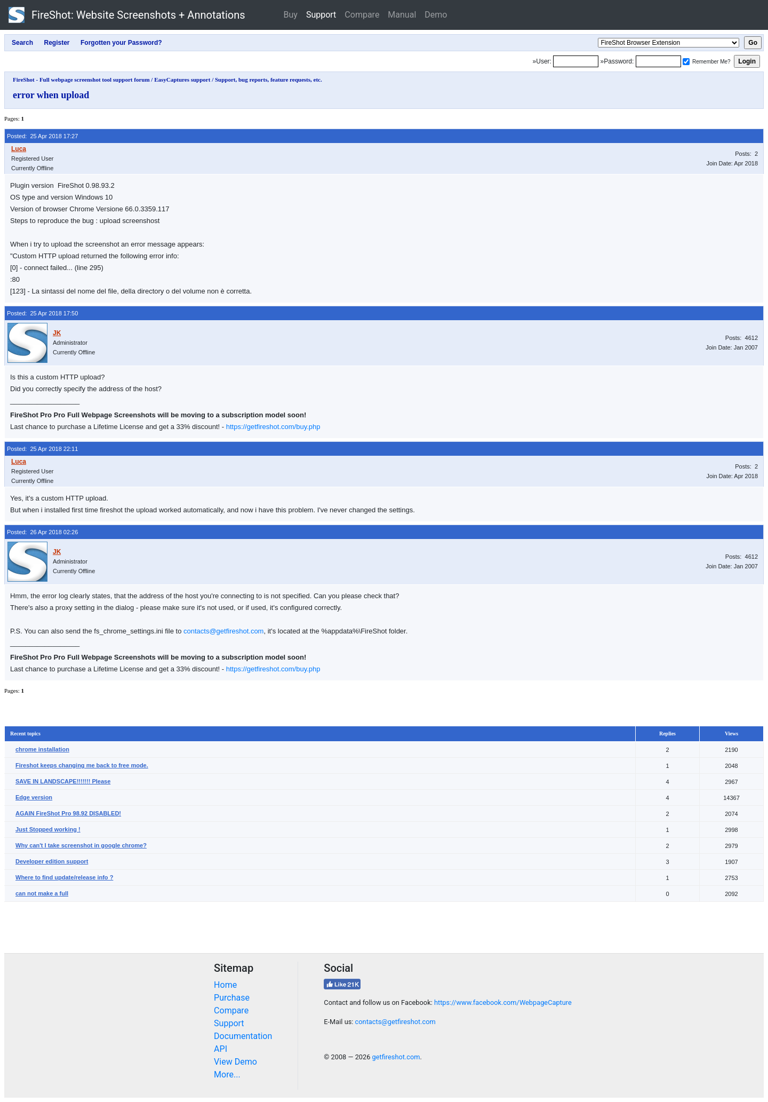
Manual (402, 15)
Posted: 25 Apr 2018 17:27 (42, 136)
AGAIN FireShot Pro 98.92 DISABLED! (68, 813)
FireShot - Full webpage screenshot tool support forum (81, 79)
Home (225, 985)
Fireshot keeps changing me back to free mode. (81, 765)
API (220, 1049)
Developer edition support (51, 861)
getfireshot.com (396, 1057)
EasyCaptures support (182, 79)
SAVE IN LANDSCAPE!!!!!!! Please (62, 781)
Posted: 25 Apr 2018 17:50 (42, 313)
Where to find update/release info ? (64, 877)
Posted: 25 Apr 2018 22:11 (42, 449)
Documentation (243, 1036)
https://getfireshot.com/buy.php (273, 427)
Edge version (33, 797)
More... (227, 1074)
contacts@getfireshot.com (223, 631)
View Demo (235, 1062)
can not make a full (41, 893)
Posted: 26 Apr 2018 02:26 (42, 532)
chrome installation (42, 749)
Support (321, 15)
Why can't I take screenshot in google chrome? (81, 845)
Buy (291, 15)
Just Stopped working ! (48, 829)
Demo (436, 15)
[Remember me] (686, 61)
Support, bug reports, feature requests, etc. (268, 79)
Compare (362, 15)
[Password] (658, 61)
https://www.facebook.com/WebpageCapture (503, 1002)
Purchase (232, 998)
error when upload (51, 95)
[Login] (575, 61)
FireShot (127, 15)
